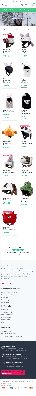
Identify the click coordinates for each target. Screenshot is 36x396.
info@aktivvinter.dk (8, 334)
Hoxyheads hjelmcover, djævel (9, 228)
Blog (2, 322)
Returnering (5, 300)
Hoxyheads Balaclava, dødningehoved (26, 112)
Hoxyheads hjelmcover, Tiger (26, 171)
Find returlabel (5, 320)
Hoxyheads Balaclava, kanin (8, 111)
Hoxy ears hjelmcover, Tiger (26, 142)
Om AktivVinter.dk (6, 312)
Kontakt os (4, 309)
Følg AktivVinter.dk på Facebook (12, 336)
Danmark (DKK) (7, 283)
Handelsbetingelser (7, 314)
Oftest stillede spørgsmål (9, 292)
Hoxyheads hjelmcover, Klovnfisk (7, 143)
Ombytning (4, 297)
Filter (28, 30)
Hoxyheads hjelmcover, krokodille (24, 200)
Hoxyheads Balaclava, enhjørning (24, 80)
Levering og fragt (6, 295)
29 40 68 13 (6, 331)
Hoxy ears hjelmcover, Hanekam (7, 51)
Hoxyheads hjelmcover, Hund (9, 199)
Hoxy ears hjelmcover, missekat (24, 51)
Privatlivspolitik (6, 317)
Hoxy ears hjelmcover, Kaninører (7, 80)
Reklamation (5, 302)
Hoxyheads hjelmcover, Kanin (9, 171)
